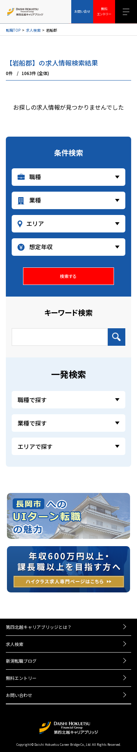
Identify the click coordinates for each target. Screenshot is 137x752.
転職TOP (13, 30)
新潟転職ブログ (21, 661)
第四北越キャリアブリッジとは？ (39, 627)
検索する (68, 276)
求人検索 (33, 30)
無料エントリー (21, 678)
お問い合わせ (19, 695)
